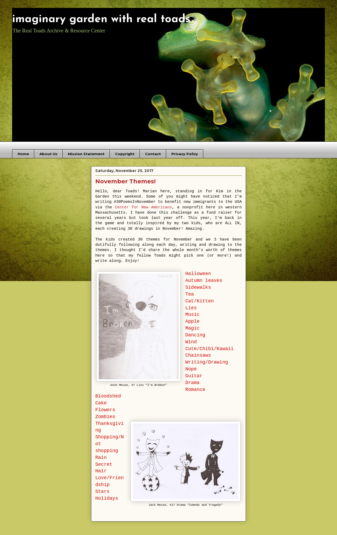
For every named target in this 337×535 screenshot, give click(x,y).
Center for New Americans (143, 207)
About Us (48, 154)
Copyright (125, 154)
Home (23, 154)
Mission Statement (86, 154)
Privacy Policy (184, 154)
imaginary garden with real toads (101, 19)
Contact (153, 154)
